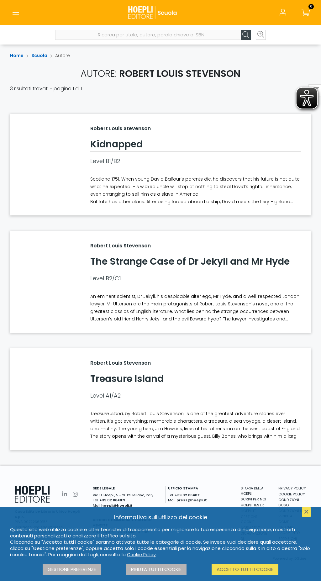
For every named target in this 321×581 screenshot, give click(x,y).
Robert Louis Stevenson (120, 128)
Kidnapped (116, 144)
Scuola (39, 55)
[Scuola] (160, 12)
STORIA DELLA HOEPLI (252, 491)
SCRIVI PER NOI (253, 499)
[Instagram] (75, 494)
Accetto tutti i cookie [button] (245, 569)
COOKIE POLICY (291, 494)
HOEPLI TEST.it (252, 505)
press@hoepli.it (191, 500)
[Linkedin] (64, 494)
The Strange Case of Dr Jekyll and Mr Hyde (190, 261)
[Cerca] (246, 35)
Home (17, 55)
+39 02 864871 (112, 500)
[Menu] (15, 12)
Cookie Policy (141, 555)
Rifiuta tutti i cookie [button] (156, 569)
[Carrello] (305, 12)
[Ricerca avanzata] (261, 35)
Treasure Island (127, 378)
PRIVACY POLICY (292, 488)
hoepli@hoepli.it (117, 505)
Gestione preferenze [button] (72, 569)
